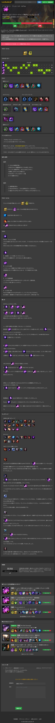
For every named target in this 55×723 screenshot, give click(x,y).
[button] (15, 26)
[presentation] (28, 703)
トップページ (4, 30)
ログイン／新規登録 (48, 2)
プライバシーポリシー (24, 719)
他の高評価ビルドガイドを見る (27, 616)
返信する (38, 668)
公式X (40, 719)
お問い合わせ (34, 719)
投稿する (18, 708)
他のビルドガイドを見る (27, 654)
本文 (10, 687)
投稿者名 (11, 683)
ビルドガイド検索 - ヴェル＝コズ (18, 30)
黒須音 (8, 17)
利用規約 (16, 719)
